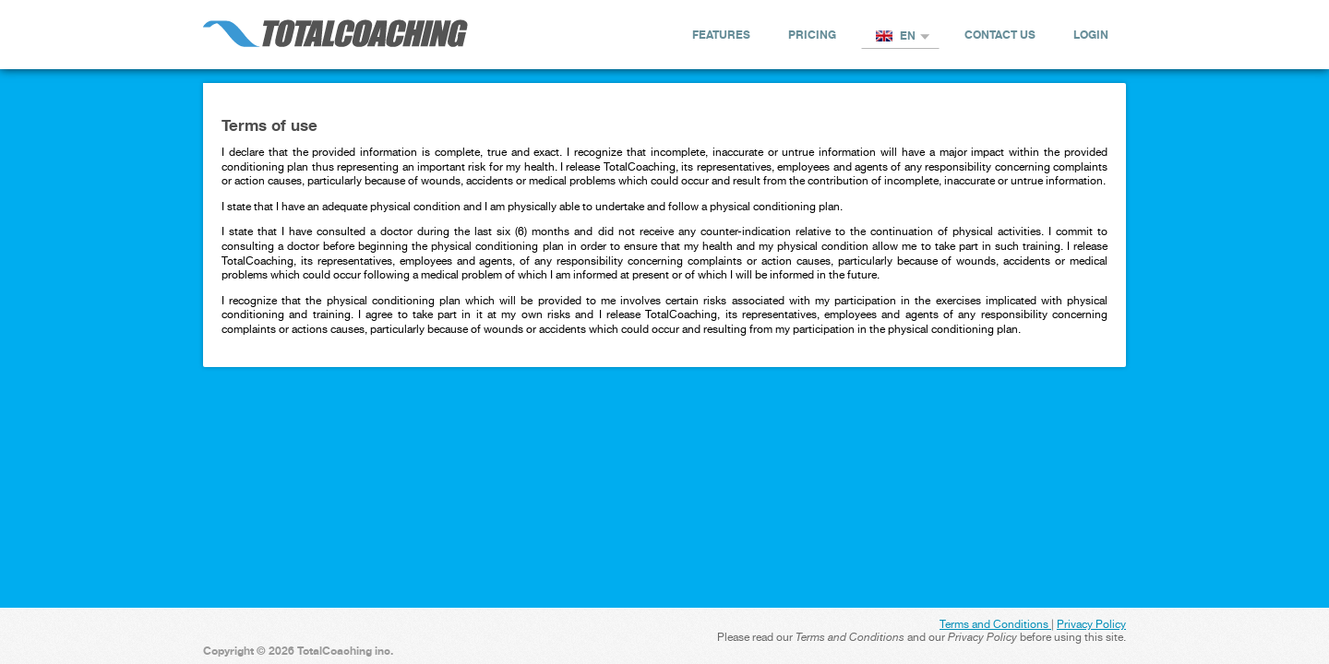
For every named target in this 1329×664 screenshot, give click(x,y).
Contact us (1000, 35)
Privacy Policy (1091, 624)
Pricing (812, 35)
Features (721, 35)
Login (1090, 35)
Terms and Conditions (995, 624)
